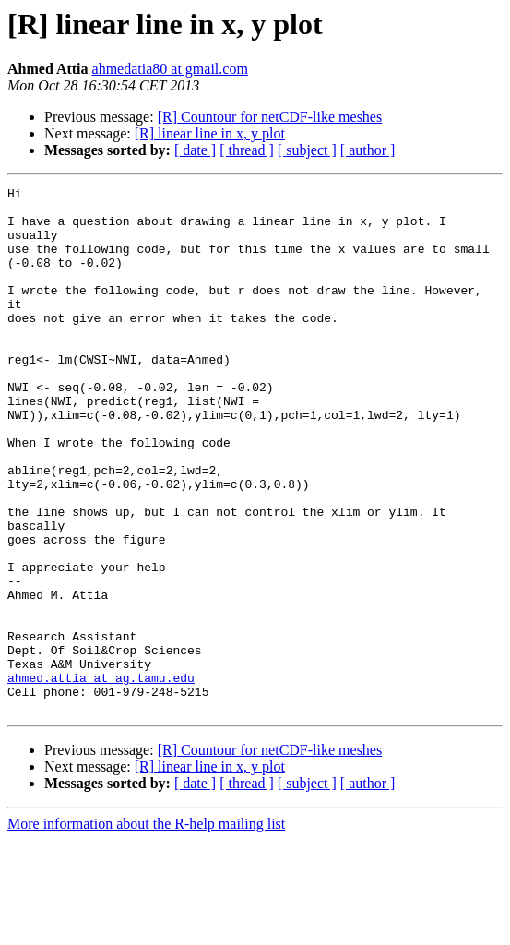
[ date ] (195, 150)
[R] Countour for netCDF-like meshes (270, 117)
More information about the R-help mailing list (146, 929)
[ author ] (368, 150)
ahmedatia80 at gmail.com (170, 69)
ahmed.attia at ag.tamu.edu (101, 777)
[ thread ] (246, 150)
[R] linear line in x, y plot (210, 133)
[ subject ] (307, 150)
